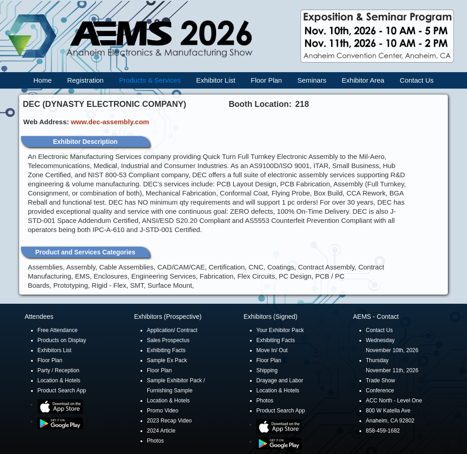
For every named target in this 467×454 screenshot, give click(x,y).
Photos (155, 441)
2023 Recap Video (169, 420)
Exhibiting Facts (166, 350)
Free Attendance (57, 330)
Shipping (267, 370)
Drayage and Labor (279, 380)
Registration (85, 80)
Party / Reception (58, 370)
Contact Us (417, 80)
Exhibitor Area (363, 80)
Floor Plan (266, 80)
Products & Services (150, 80)
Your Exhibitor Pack (280, 330)
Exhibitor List (215, 80)
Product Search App (61, 390)
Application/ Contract (172, 330)
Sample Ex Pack (167, 360)
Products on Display (61, 340)
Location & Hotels (58, 380)
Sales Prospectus (168, 340)
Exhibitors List (54, 350)
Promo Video (162, 410)
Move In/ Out (272, 350)
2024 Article (161, 431)
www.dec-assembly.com (110, 122)
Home (42, 80)
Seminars (311, 80)
